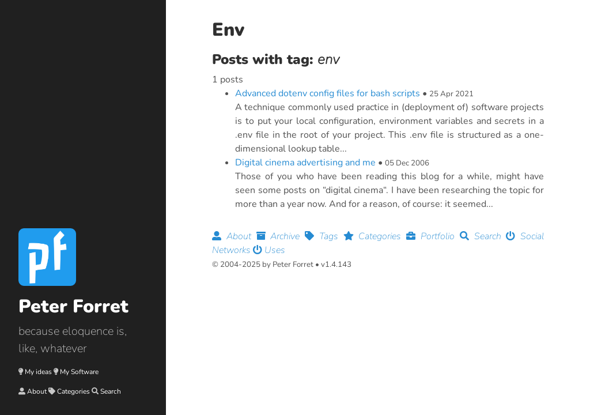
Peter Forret (73, 306)
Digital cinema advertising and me (305, 162)
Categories (73, 391)
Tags (324, 236)
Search (110, 391)
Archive (280, 236)
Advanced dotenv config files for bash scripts (327, 93)
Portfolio (433, 236)
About (37, 391)
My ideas (38, 371)
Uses (269, 250)
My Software (79, 371)
